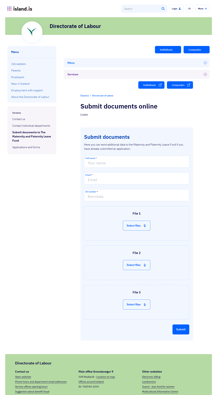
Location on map (105, 341)
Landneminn (149, 346)
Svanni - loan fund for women (158, 351)
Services (41, 385)
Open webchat (23, 341)
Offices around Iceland (91, 346)
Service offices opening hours (31, 351)
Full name (91, 123)
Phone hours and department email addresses (41, 346)
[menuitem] (32, 64)
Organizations (166, 387)
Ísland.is (28, 385)
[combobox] (144, 8)
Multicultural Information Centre (160, 356)
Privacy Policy (182, 387)
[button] (176, 8)
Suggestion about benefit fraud (32, 356)
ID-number (91, 156)
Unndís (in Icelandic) (153, 365)
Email (88, 139)
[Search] (163, 8)
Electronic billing (151, 341)
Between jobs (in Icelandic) (157, 361)
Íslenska (199, 387)
